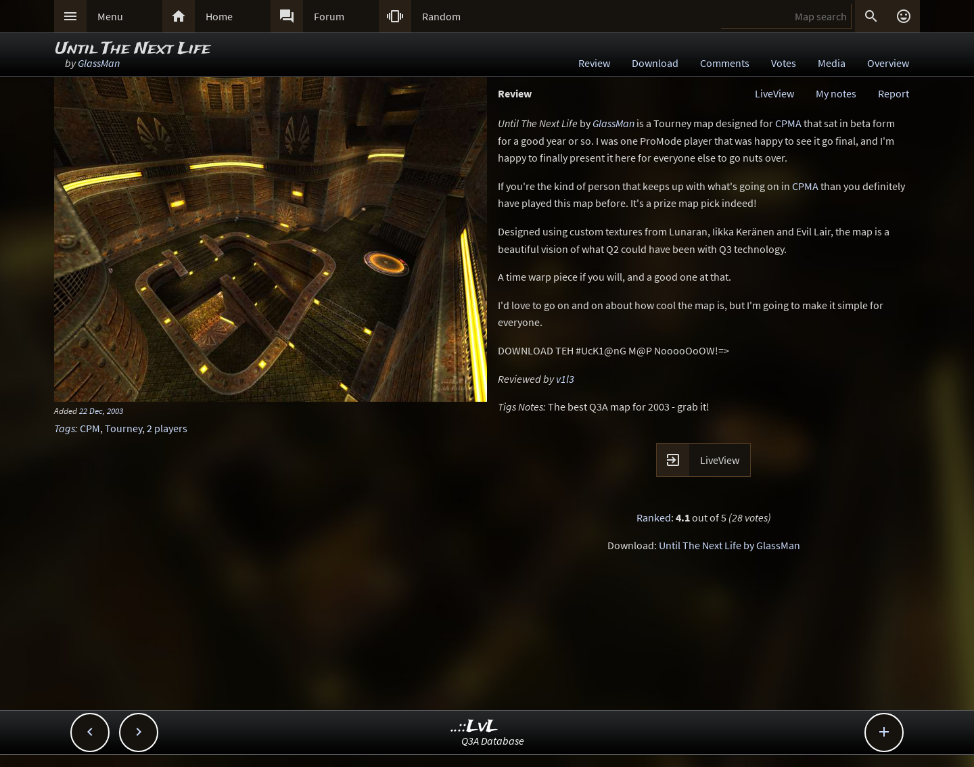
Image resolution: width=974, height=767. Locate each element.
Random (441, 16)
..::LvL (474, 727)
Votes (783, 63)
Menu (110, 16)
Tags (64, 428)
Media (831, 63)
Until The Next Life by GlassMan (729, 545)
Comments (724, 63)
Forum (329, 16)
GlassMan (99, 63)
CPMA (788, 123)
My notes (836, 93)
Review (594, 63)
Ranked (653, 517)
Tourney (123, 428)
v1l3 (565, 379)
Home (219, 16)
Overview (888, 63)
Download (655, 63)
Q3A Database (492, 740)
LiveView (774, 93)
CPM (90, 428)
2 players (167, 428)
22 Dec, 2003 (101, 410)
